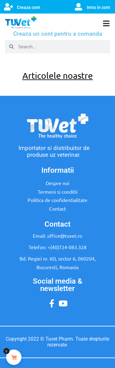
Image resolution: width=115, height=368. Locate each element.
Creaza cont (28, 7)
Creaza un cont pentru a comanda (57, 33)
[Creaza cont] (8, 6)
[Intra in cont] (78, 6)
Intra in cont (98, 7)
